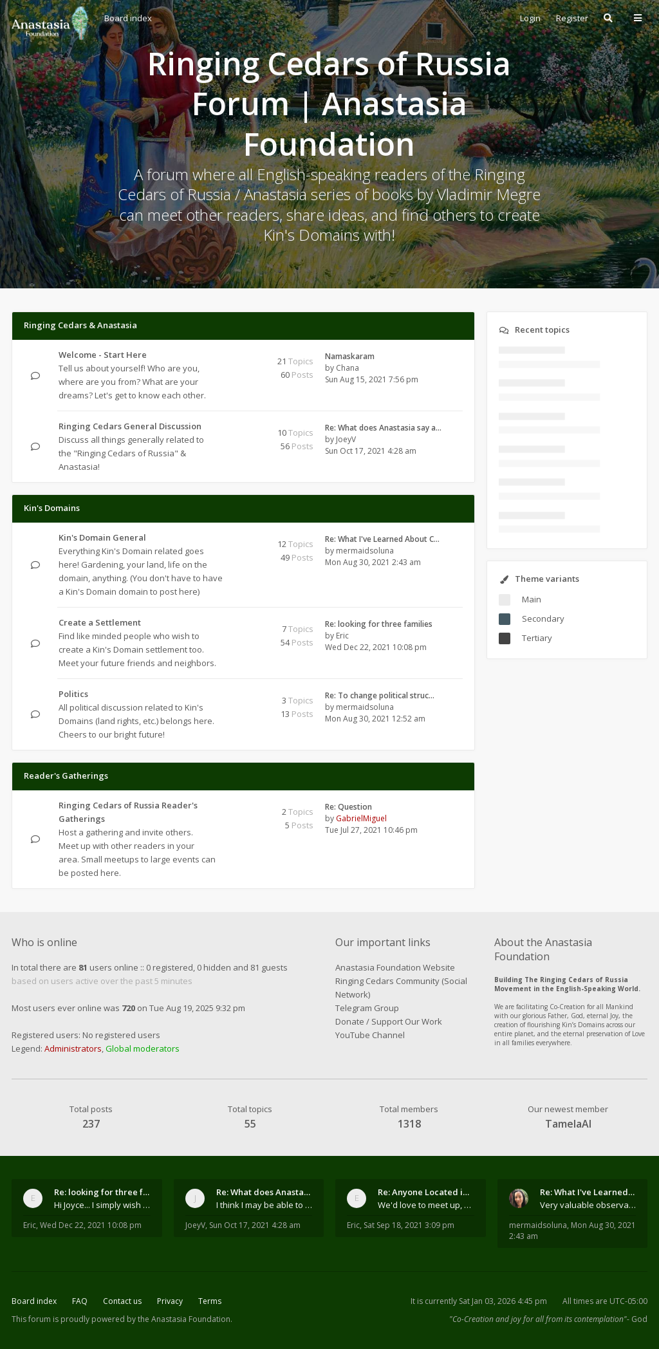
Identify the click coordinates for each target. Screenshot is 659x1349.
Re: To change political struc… (379, 695)
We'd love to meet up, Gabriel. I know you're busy (426, 1205)
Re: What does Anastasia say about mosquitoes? (264, 1192)
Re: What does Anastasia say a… (383, 427)
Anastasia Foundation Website (395, 967)
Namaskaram (350, 356)
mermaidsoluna (365, 550)
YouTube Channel (370, 1035)
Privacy (170, 1301)
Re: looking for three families (378, 624)
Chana (347, 367)
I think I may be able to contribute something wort (264, 1205)
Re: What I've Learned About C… (382, 539)
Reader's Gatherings (66, 775)
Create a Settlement (100, 622)
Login (530, 18)
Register (572, 18)
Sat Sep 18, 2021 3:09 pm (409, 1225)
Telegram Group (367, 1008)
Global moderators (143, 1048)
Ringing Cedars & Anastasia (80, 325)
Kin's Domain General (102, 537)
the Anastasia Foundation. (185, 1319)
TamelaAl (568, 1124)
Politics (73, 694)
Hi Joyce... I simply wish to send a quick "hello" (102, 1205)
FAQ (80, 1301)
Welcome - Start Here (103, 354)
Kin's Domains (52, 508)
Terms (209, 1301)
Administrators (73, 1048)
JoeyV (346, 439)
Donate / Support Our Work (388, 1021)
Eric (342, 635)
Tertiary (537, 638)
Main (531, 599)
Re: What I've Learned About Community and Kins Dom (588, 1192)
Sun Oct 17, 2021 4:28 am (255, 1225)
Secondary (543, 618)
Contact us (122, 1301)
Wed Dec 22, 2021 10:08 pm (91, 1225)
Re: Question (348, 806)
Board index (34, 1301)
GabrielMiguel (361, 818)
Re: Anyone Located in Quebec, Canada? (426, 1192)
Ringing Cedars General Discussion (130, 426)
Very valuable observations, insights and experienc (588, 1205)
